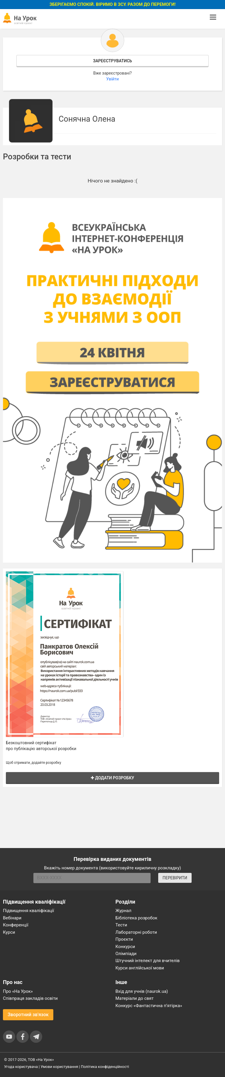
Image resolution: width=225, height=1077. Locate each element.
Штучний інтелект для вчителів (147, 960)
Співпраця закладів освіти (30, 998)
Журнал (123, 910)
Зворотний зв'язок (28, 1014)
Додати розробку (112, 778)
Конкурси (125, 946)
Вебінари (12, 918)
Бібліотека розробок (136, 918)
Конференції (15, 925)
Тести (121, 925)
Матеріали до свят (134, 998)
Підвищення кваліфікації (28, 910)
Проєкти (124, 939)
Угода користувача (21, 1066)
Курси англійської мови (139, 968)
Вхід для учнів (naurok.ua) (141, 991)
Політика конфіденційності (105, 1066)
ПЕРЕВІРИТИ (175, 878)
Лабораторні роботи (136, 932)
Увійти (112, 79)
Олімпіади (126, 953)
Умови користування (59, 1066)
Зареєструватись (112, 60)
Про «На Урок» (18, 991)
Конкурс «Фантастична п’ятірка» (148, 1005)
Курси (9, 932)
